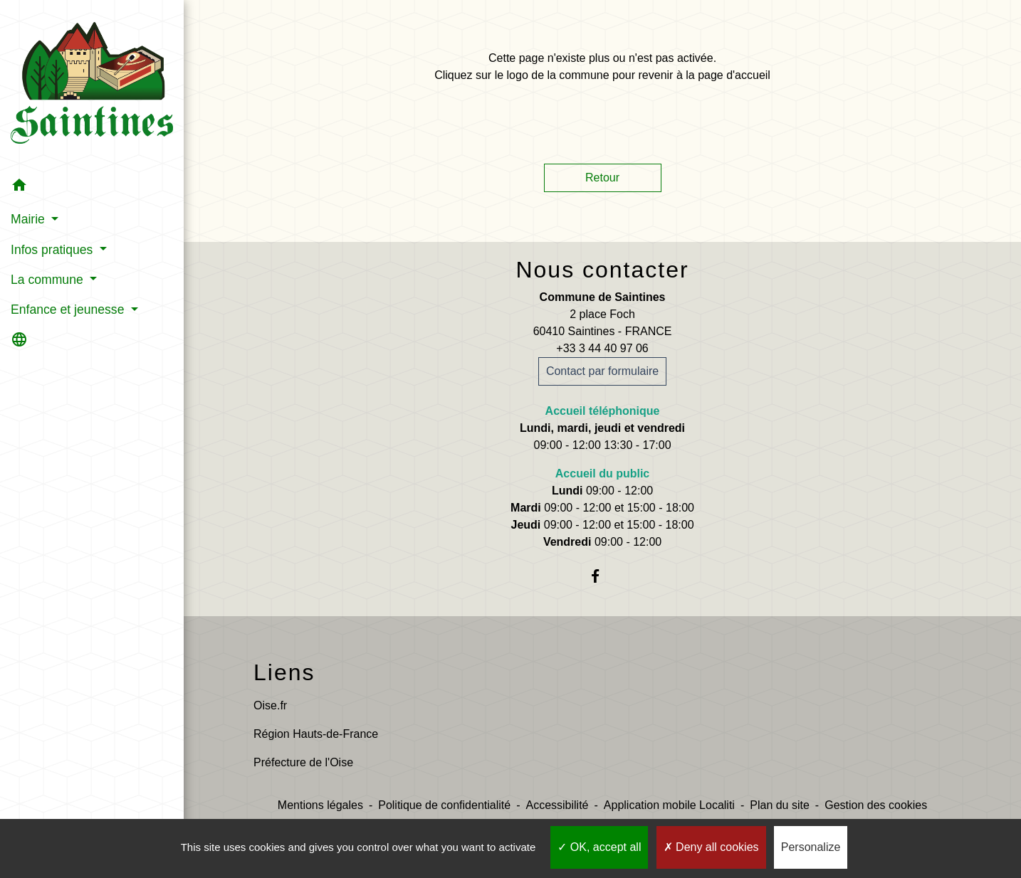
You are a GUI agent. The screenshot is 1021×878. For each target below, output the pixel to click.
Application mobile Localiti (669, 805)
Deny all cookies (711, 847)
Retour (602, 177)
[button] (92, 187)
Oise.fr (270, 705)
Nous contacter (601, 269)
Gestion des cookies (875, 805)
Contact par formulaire (602, 371)
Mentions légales (320, 805)
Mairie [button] (29, 219)
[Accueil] (92, 85)
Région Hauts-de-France (315, 734)
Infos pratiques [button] (53, 250)
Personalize (811, 847)
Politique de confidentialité (444, 805)
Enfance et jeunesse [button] (69, 309)
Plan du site (780, 805)
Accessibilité (556, 805)
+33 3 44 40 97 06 (602, 348)
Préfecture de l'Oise (303, 762)
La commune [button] (49, 280)
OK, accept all (599, 847)
